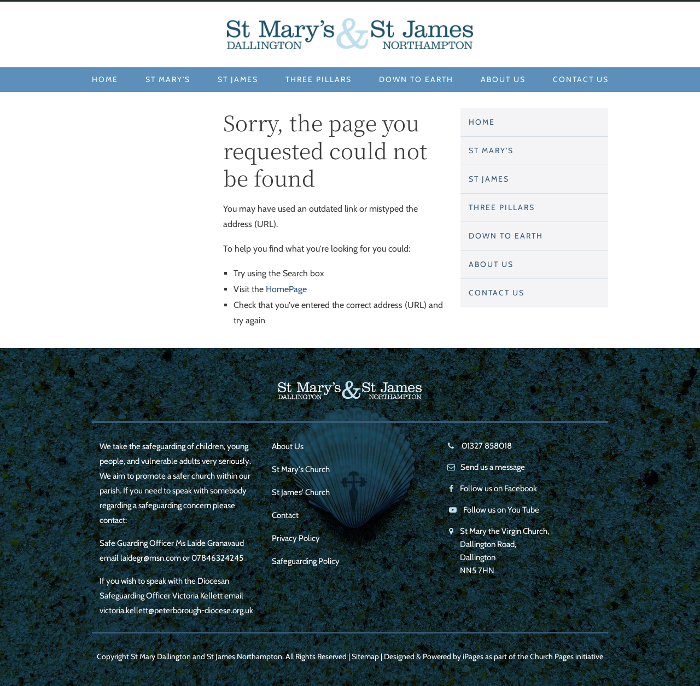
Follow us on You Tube (501, 510)
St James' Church (301, 492)
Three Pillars (318, 79)
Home (105, 79)
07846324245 (217, 558)
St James (238, 79)
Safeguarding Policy (306, 561)
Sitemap (365, 656)
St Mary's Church (301, 469)
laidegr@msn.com (150, 558)
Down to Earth (416, 79)
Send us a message (492, 467)
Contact (285, 515)
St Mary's (167, 79)
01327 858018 (486, 446)
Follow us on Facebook (498, 488)
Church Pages (552, 656)
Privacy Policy (296, 538)
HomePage (286, 289)
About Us (503, 79)
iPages (473, 656)
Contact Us (581, 79)
